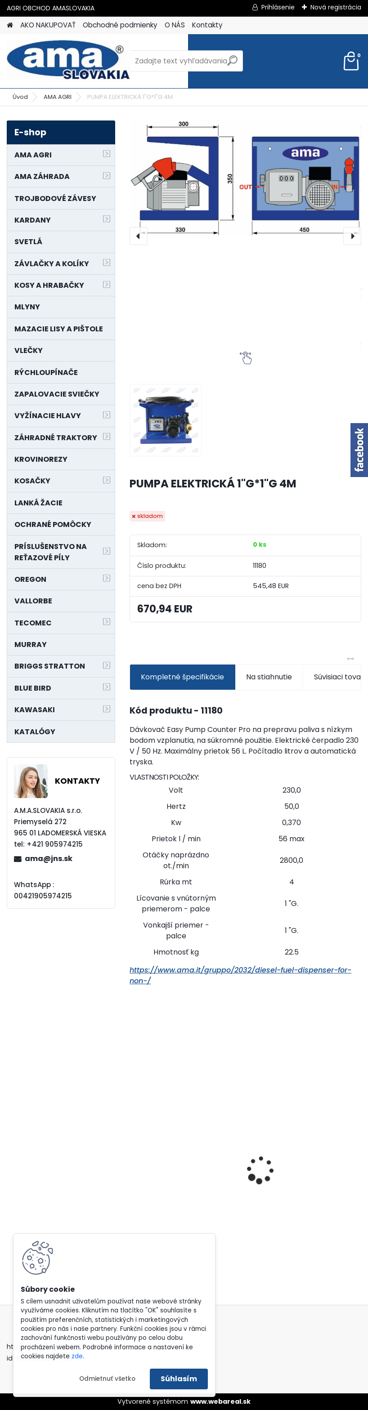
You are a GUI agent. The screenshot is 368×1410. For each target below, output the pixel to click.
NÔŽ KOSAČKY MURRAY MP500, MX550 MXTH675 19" (184, 1113)
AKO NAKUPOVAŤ (48, 25)
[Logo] (68, 61)
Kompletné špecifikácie (182, 677)
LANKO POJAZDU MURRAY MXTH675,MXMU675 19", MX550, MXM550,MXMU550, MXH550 (302, 1170)
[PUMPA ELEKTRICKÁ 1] (166, 420)
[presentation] (139, 236)
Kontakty (207, 25)
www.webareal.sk (220, 1401)
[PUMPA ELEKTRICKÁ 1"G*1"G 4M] (245, 178)
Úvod (20, 97)
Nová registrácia (335, 7)
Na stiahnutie (269, 677)
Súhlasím (179, 1379)
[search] (232, 64)
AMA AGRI (58, 97)
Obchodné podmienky (120, 25)
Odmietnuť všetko (107, 1378)
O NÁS (175, 25)
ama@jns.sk (48, 858)
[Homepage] (10, 25)
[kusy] (273, 1242)
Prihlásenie (278, 7)
